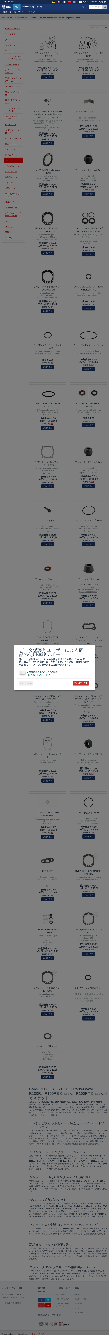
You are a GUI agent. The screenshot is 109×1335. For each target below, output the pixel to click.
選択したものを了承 (26, 683)
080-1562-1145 (9, 2)
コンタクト (40, 7)
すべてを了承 (81, 683)
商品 (17, 7)
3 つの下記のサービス (39, 675)
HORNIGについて (28, 7)
